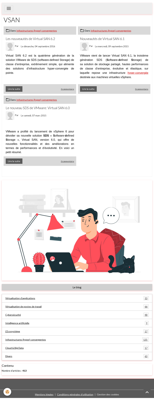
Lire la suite (14, 88)
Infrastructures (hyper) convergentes (36, 30)
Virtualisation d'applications (77, 298)
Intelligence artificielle (77, 323)
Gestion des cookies (108, 394)
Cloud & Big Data (77, 348)
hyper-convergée (138, 72)
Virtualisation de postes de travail (77, 306)
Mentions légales (44, 394)
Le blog (77, 287)
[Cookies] (7, 392)
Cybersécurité (77, 315)
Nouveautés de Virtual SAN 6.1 (102, 39)
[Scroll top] (147, 392)
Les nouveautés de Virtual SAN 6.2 (30, 39)
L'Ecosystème (77, 331)
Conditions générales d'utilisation (75, 394)
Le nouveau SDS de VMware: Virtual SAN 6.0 (38, 108)
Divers (77, 356)
